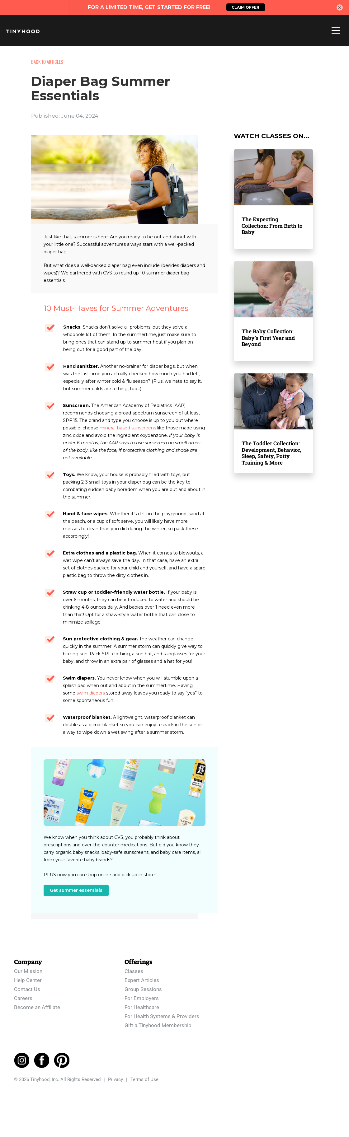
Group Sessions (143, 989)
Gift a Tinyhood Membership (158, 1025)
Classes (134, 971)
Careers (23, 998)
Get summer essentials (76, 890)
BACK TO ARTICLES (47, 61)
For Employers (142, 998)
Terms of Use (144, 1079)
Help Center (28, 980)
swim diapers (91, 693)
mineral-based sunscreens (128, 428)
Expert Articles (142, 980)
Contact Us (27, 989)
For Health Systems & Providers (162, 1016)
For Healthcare (142, 1007)
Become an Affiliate (37, 1007)
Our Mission (28, 971)
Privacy (115, 1079)
